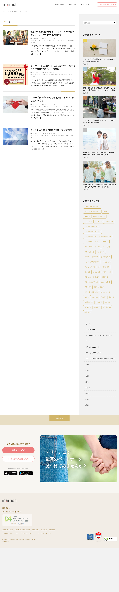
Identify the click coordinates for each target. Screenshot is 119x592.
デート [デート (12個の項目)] (106, 247)
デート (46, 40)
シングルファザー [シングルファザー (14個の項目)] (91, 227)
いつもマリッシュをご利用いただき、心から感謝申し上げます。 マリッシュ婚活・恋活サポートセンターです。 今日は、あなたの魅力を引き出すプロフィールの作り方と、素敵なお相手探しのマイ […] (53, 50)
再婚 (67, 106)
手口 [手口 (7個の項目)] (103, 297)
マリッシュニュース (48, 72)
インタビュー (90, 329)
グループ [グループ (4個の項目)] (109, 222)
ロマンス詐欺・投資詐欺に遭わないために (100, 359)
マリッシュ (64, 74)
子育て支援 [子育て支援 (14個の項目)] (99, 287)
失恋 (87, 376)
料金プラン (85, 4)
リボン (68, 135)
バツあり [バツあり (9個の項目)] (101, 252)
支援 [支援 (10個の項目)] (99, 302)
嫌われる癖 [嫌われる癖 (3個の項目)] (105, 282)
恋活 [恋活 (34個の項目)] (95, 297)
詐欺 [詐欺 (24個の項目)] (97, 307)
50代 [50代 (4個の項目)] (87, 216)
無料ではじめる (18, 450)
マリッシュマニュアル (48, 38)
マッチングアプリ (54, 40)
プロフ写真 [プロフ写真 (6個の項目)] (105, 257)
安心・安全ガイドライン (24, 533)
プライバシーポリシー (22, 529)
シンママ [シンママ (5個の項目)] (104, 242)
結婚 (87, 399)
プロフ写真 (53, 135)
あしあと (35, 135)
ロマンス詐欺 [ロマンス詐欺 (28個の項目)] (103, 267)
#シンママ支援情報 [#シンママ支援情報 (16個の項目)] (92, 211)
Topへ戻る (59, 418)
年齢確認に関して (8, 533)
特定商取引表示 (7, 529)
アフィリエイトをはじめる (11, 511)
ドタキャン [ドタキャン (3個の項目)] (89, 252)
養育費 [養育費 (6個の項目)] (87, 312)
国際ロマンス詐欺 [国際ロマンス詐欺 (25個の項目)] (91, 277)
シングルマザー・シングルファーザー (98, 335)
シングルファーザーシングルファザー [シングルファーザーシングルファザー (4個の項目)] (97, 237)
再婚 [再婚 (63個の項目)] (87, 272)
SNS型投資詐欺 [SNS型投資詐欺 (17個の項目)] (99, 216)
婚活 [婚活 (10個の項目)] (105, 277)
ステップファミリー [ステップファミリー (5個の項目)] (92, 247)
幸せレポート (59, 4)
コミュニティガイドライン (44, 533)
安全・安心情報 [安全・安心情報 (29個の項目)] (91, 292)
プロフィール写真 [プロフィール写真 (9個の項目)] (91, 257)
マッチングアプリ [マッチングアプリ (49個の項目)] (91, 262)
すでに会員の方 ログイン (107, 4)
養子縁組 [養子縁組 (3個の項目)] (107, 307)
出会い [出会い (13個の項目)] (97, 272)
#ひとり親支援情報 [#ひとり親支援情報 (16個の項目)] (92, 206)
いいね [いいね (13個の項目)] (99, 222)
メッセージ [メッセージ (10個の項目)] (89, 267)
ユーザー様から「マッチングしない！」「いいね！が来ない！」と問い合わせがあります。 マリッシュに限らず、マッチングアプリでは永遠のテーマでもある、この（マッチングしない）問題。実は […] (53, 145)
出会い (87, 370)
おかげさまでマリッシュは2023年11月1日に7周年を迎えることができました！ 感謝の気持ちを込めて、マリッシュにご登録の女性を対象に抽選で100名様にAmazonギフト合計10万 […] (53, 82)
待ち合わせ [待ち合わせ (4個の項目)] (105, 292)
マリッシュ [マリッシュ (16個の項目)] (107, 262)
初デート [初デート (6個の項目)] (107, 272)
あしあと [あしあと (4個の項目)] (88, 222)
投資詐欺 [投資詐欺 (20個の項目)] (88, 302)
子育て (87, 388)
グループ (40, 40)
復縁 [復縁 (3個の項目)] (86, 297)
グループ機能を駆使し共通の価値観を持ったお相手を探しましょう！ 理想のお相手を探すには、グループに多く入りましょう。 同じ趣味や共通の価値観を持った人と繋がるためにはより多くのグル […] (53, 114)
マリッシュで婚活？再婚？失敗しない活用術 (51, 130)
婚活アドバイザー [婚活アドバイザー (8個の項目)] (91, 282)
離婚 (87, 405)
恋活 (34, 42)
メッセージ (64, 40)
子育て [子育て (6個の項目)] (87, 287)
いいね (34, 40)
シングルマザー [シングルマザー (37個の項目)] (91, 242)
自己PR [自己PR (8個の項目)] (87, 307)
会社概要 (52, 529)
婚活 (86, 64)
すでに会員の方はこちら (18, 458)
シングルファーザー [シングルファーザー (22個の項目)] (92, 232)
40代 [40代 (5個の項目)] (105, 211)
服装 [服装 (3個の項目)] (107, 302)
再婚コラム (73, 4)
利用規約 (44, 529)
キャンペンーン (37, 74)
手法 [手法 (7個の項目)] (111, 297)
